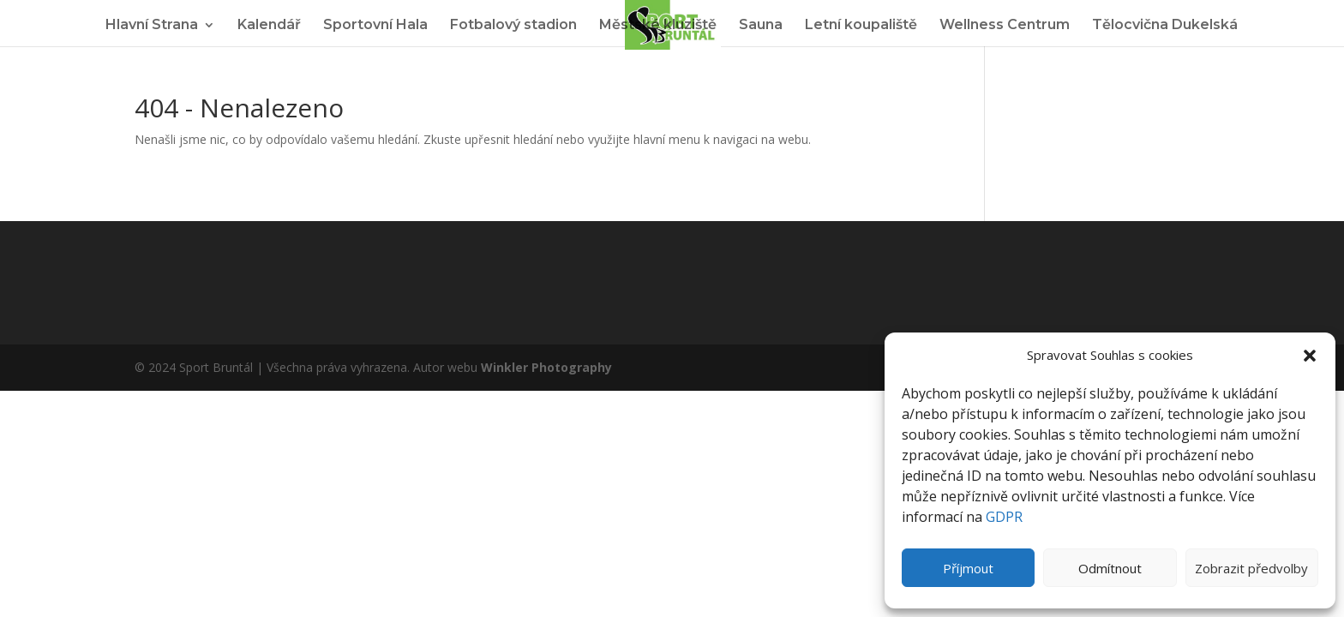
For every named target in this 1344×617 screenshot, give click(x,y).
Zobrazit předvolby (1251, 568)
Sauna (761, 26)
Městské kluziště (658, 26)
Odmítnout (1110, 568)
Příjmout (968, 568)
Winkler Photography (546, 367)
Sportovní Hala (375, 26)
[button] (1309, 355)
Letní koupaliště (861, 26)
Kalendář (269, 26)
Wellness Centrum (1004, 26)
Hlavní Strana (151, 26)
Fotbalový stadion (513, 26)
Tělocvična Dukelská (1165, 26)
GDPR (1004, 516)
